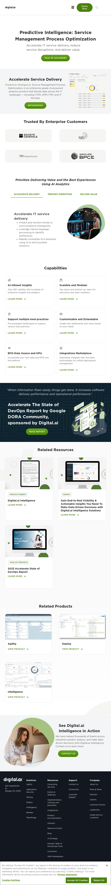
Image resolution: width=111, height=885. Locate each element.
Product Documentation (54, 816)
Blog (49, 833)
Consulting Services (52, 785)
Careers (93, 800)
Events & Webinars (51, 793)
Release (29, 812)
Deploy (66, 643)
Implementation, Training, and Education (54, 802)
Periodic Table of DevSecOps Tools (55, 845)
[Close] (107, 865)
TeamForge (31, 818)
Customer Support (73, 796)
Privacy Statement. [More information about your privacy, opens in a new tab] (67, 874)
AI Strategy (52, 838)
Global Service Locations (96, 816)
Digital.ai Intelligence (21, 500)
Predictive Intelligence (18, 84)
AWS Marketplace (55, 856)
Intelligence (15, 691)
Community (74, 789)
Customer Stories (97, 805)
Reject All (99, 880)
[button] (97, 7)
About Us (94, 784)
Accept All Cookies (77, 880)
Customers (52, 851)
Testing (29, 797)
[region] (55, 873)
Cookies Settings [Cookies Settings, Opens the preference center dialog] (11, 880)
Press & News (96, 789)
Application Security (31, 790)
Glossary (51, 823)
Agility (12, 643)
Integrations (52, 810)
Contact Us (74, 784)
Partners (93, 795)
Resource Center (54, 828)
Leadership (95, 810)
